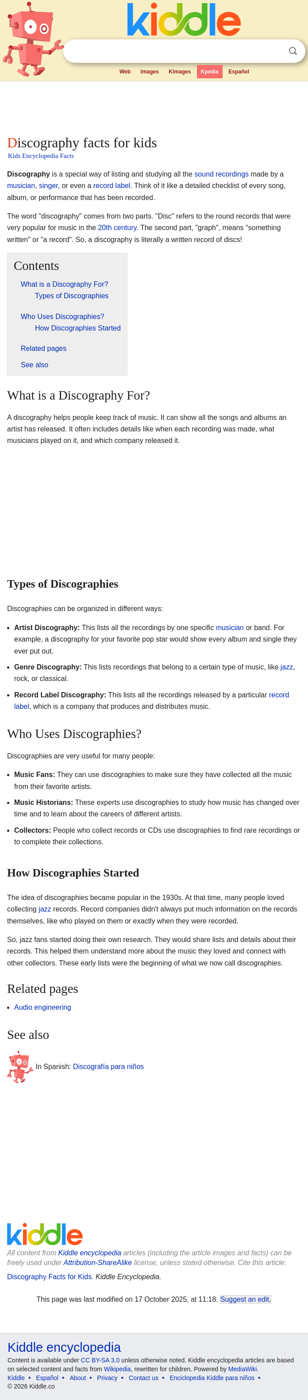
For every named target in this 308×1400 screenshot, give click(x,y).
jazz (287, 667)
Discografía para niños (108, 1066)
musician (21, 185)
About (78, 1377)
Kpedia (210, 72)
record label (112, 185)
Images (150, 72)
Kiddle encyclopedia (89, 1253)
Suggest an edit (244, 1299)
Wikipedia (117, 1369)
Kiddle (16, 1377)
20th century (117, 227)
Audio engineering (42, 1007)
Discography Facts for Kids (49, 1277)
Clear (274, 51)
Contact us (143, 1377)
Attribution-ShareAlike (97, 1262)
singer (48, 185)
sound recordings (221, 174)
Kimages (180, 72)
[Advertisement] (154, 106)
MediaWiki (242, 1369)
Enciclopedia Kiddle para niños (211, 1377)
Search (293, 51)
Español (238, 72)
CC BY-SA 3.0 (100, 1360)
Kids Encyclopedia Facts (41, 155)
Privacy (107, 1377)
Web (125, 72)
